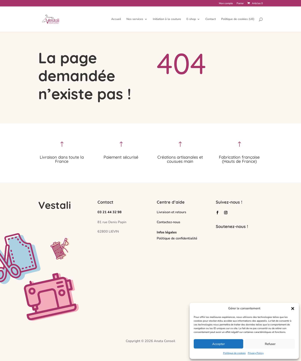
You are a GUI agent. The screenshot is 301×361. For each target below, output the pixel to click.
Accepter (218, 344)
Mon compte (226, 3)
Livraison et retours (171, 212)
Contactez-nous (168, 222)
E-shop (191, 19)
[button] (293, 308)
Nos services (134, 19)
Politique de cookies (234, 353)
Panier (240, 3)
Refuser (270, 344)
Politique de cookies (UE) (237, 19)
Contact (210, 19)
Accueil (116, 19)
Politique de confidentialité (177, 238)
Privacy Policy (256, 353)
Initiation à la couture (167, 19)
